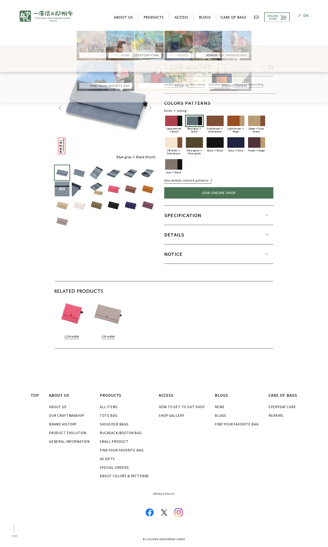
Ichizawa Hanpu (219, 85)
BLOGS (220, 415)
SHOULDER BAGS (114, 424)
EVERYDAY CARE (282, 406)
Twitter (164, 512)
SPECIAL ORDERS (114, 467)
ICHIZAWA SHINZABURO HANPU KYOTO (46, 16)
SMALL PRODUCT (114, 441)
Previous (60, 108)
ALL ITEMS (109, 406)
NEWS (219, 406)
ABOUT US (58, 406)
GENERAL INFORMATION (69, 441)
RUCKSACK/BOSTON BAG (121, 432)
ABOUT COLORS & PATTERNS (124, 476)
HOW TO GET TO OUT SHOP (182, 406)
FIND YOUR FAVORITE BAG (122, 450)
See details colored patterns (186, 181)
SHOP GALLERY (171, 415)
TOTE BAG (109, 415)
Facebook (150, 512)
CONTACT (256, 17)
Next (149, 108)
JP (299, 16)
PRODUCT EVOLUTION (67, 432)
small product (173, 85)
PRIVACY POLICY (163, 493)
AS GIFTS (107, 458)
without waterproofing (248, 85)
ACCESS (181, 17)
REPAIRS (276, 415)
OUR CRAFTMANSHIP (66, 415)
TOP (35, 395)
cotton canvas (195, 85)
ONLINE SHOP (275, 17)
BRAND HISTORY (63, 424)
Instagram (178, 512)
